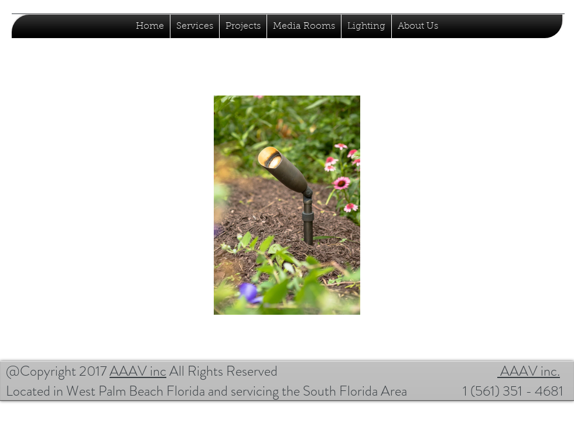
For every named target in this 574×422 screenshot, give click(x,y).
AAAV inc (138, 371)
